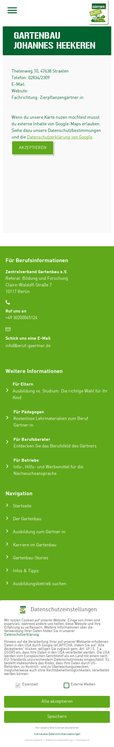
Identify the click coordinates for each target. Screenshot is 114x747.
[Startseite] (7, 505)
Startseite (22, 506)
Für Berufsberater (31, 439)
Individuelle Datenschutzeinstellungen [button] (57, 734)
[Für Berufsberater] (7, 442)
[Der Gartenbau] (7, 518)
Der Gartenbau (27, 519)
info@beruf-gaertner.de (28, 346)
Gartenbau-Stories (30, 558)
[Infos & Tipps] (7, 570)
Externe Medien (79, 684)
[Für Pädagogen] (7, 417)
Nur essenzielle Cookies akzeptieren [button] (57, 727)
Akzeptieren (32, 148)
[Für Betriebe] (7, 466)
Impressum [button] (83, 740)
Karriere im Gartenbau (34, 545)
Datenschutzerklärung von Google (59, 137)
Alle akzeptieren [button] (57, 701)
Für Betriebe (26, 460)
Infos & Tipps (26, 571)
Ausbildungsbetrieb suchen (39, 584)
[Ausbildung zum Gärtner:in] (7, 531)
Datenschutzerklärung (21, 635)
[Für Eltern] (7, 390)
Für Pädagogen (28, 411)
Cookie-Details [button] (34, 740)
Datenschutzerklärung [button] (59, 740)
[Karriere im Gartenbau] (7, 544)
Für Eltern (23, 384)
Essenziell (26, 684)
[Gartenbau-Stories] (7, 556)
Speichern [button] (57, 716)
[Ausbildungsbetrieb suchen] (7, 583)
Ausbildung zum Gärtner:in (39, 532)
